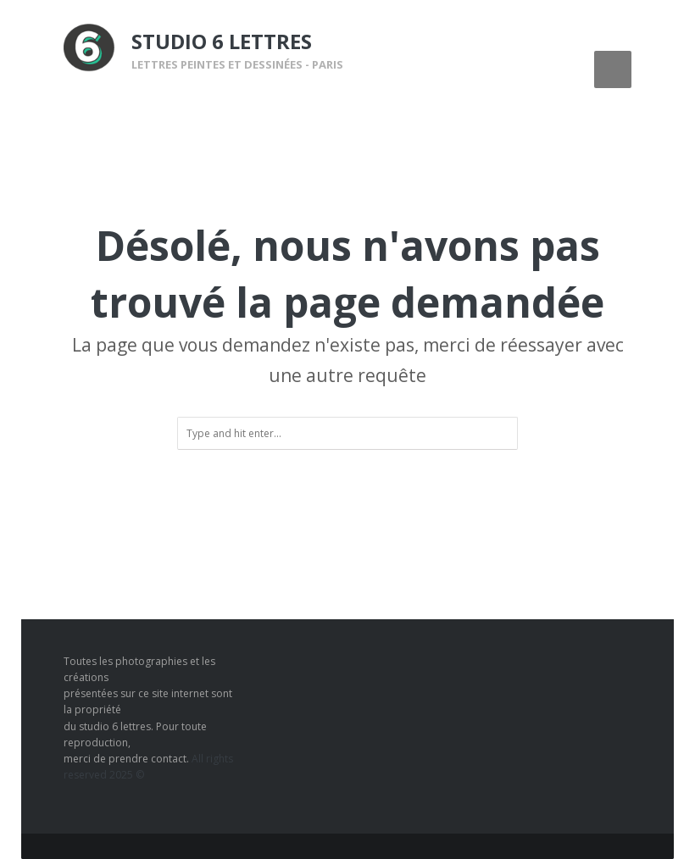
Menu (612, 69)
